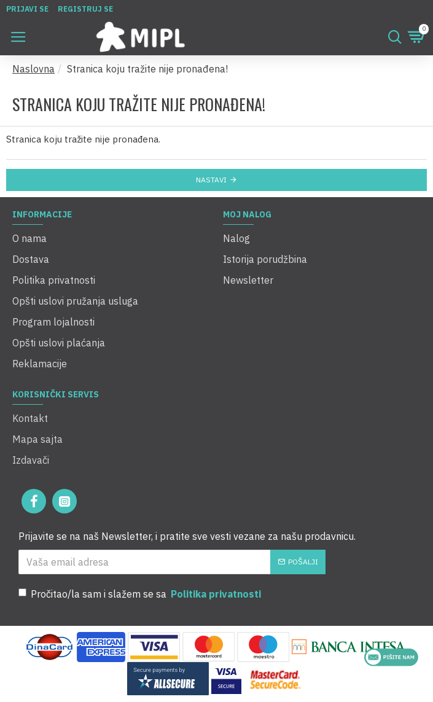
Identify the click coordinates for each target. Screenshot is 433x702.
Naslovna (33, 69)
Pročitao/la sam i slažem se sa (140, 594)
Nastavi (211, 179)
